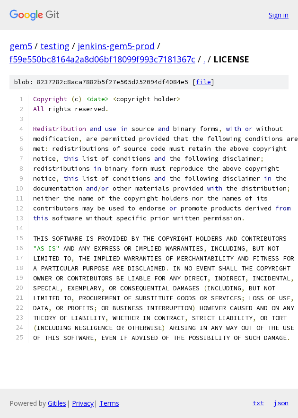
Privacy (83, 403)
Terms (109, 403)
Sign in (279, 14)
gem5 (20, 46)
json (281, 403)
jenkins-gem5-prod (116, 46)
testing (55, 46)
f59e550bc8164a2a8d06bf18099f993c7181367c (102, 59)
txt (258, 403)
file (203, 82)
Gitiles (57, 403)
